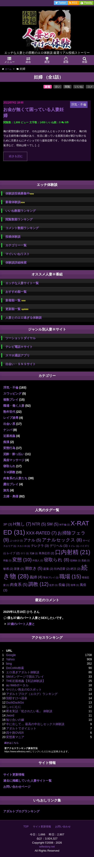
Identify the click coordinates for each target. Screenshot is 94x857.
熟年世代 (9, 411)
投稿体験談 (13, 236)
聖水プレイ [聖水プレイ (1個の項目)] (51, 577)
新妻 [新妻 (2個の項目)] (19, 568)
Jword (10, 715)
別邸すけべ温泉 (16, 698)
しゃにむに (13, 706)
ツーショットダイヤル (20, 338)
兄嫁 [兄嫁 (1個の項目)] (34, 553)
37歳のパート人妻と (21, 624)
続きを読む (16, 156)
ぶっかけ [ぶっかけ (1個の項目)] (16, 540)
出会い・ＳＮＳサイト (20, 363)
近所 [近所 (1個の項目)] (53, 585)
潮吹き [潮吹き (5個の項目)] (33, 568)
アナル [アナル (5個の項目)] (32, 540)
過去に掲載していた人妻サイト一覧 (27, 780)
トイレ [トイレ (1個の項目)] (73, 546)
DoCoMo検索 (15, 668)
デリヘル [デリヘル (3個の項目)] (59, 545)
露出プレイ (10, 484)
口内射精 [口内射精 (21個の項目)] (72, 552)
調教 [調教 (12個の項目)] (38, 584)
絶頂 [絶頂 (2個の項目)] (75, 568)
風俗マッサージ (13, 460)
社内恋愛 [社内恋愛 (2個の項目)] (62, 568)
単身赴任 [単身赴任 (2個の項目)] (46, 553)
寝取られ (9, 466)
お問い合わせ (63, 826)
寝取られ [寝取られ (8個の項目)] (56, 559)
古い (57, 86)
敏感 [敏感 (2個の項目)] (8, 568)
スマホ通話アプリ (17, 355)
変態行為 (9, 448)
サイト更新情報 (13, 774)
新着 (47, 86)
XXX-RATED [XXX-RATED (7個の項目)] (41, 533)
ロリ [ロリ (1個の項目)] (25, 553)
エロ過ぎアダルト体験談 (22, 672)
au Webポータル (17, 685)
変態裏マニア (15, 737)
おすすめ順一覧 (16, 291)
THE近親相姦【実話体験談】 (25, 681)
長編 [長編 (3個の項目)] (64, 585)
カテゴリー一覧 (16, 245)
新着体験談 (15, 202)
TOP (26, 826)
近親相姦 (9, 436)
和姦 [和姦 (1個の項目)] (7, 560)
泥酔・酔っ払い (13, 454)
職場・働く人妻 (13, 405)
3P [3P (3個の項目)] (7, 524)
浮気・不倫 (10, 387)
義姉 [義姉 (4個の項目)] (36, 577)
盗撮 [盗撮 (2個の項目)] (48, 568)
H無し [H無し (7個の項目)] (22, 524)
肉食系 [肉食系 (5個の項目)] (18, 584)
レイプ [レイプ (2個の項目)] (13, 553)
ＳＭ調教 (9, 472)
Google (11, 655)
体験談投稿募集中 (19, 193)
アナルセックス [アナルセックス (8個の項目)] (62, 539)
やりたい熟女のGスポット (24, 689)
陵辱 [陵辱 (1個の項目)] (75, 585)
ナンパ (7, 430)
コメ (89, 86)
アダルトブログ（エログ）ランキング (31, 694)
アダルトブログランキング (21, 811)
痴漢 (6, 442)
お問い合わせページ (16, 786)
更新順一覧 (17, 309)
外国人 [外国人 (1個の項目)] (37, 560)
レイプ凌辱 (10, 417)
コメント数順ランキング (22, 227)
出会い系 (9, 423)
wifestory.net (47, 846)
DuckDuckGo (15, 702)
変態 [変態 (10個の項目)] (22, 559)
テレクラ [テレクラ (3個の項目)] (40, 545)
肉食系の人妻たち (15, 478)
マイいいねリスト (17, 253)
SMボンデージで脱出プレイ (25, 676)
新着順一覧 (15, 300)
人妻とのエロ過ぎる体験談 (23, 317)
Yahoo (10, 659)
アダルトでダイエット (21, 728)
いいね (79, 86)
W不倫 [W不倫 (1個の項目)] (64, 524)
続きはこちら (11, 743)
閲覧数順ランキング (19, 219)
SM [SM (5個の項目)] (52, 524)
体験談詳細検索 (16, 262)
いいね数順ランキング (20, 210)
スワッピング (12, 393)
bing (9, 663)
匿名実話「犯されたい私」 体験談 (29, 711)
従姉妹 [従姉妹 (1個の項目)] (75, 560)
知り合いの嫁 (15, 719)
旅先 (6, 490)
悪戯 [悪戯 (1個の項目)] (85, 560)
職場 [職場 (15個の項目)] (70, 576)
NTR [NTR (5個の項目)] (39, 524)
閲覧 (67, 86)
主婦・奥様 (10, 496)
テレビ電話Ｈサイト (19, 346)
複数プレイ (10, 399)
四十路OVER (15, 732)
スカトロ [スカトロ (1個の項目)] (23, 546)
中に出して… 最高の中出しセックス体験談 (35, 724)
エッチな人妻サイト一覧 (22, 283)
